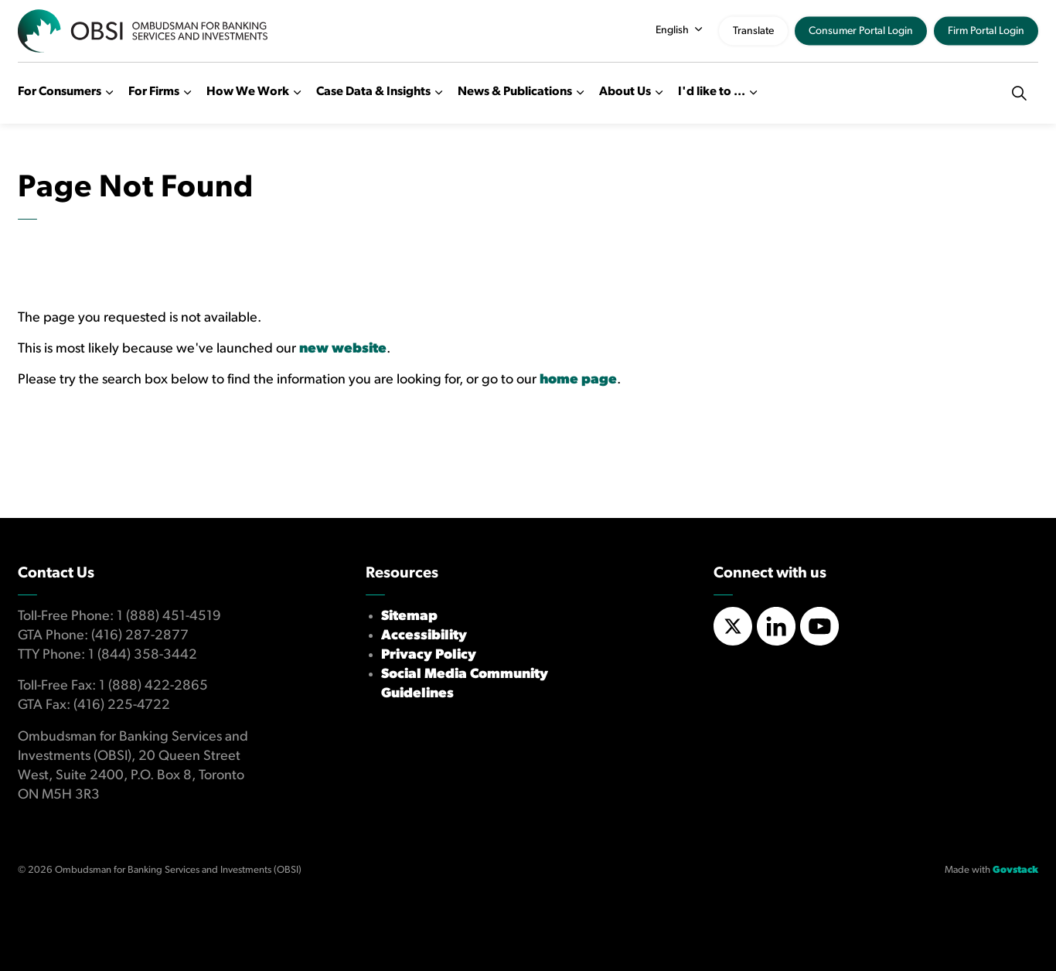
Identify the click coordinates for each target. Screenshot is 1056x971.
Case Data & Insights (373, 92)
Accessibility (424, 636)
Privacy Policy (428, 655)
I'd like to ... (711, 92)
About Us (625, 92)
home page (578, 380)
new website (343, 349)
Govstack (1015, 870)
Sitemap (409, 616)
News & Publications (515, 92)
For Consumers (59, 92)
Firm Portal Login (986, 31)
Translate (753, 31)
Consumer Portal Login (860, 31)
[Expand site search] (1019, 93)
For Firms (153, 92)
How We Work (247, 92)
